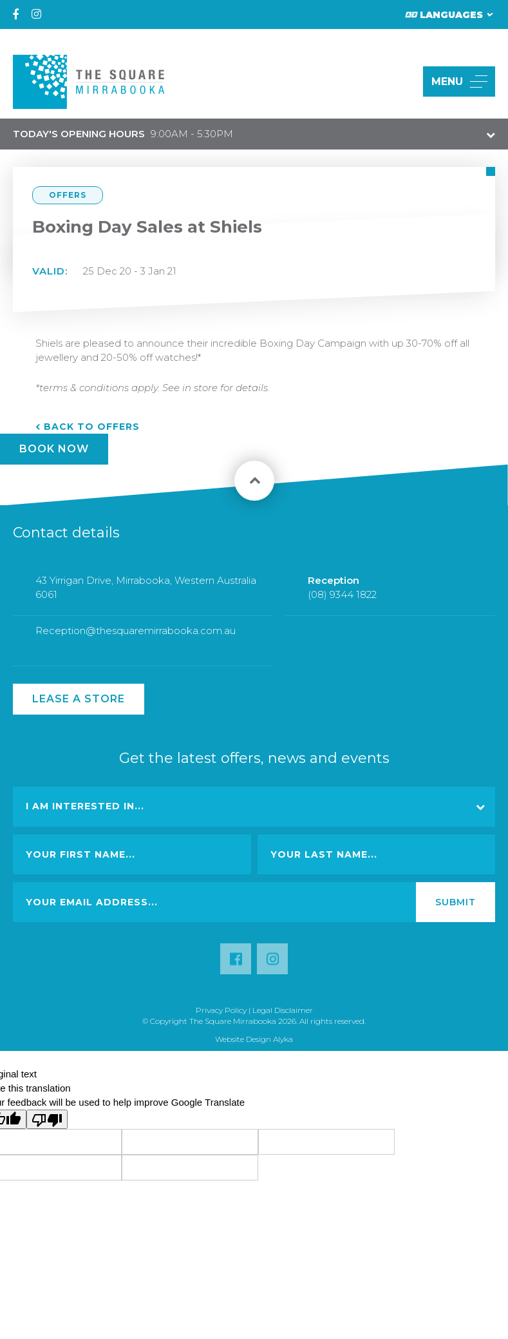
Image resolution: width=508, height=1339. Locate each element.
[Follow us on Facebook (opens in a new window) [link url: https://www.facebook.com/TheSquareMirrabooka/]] (235, 965)
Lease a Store (78, 699)
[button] (398, 81)
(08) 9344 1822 (342, 599)
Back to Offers (92, 426)
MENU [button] (459, 81)
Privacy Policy (221, 1010)
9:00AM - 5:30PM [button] (123, 134)
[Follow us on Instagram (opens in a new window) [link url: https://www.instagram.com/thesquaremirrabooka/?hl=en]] (272, 965)
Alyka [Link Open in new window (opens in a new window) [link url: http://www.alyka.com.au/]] (283, 1039)
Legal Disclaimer (282, 1010)
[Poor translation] (47, 1119)
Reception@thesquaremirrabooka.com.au (135, 635)
